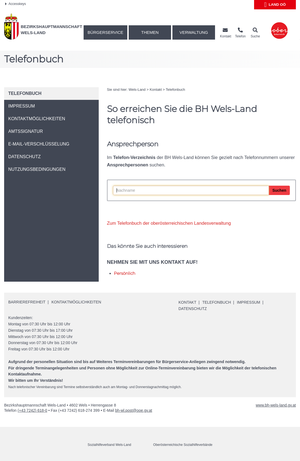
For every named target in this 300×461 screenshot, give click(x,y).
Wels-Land (136, 89)
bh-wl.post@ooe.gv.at (133, 410)
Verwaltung (194, 32)
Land (275, 4)
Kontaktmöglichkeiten (76, 302)
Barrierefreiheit (26, 302)
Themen (150, 32)
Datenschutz (192, 308)
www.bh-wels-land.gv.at (276, 405)
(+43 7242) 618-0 (32, 410)
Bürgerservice (105, 32)
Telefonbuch (175, 89)
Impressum (248, 302)
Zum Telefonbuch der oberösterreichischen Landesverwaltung (169, 223)
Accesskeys (15, 4)
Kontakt (156, 89)
